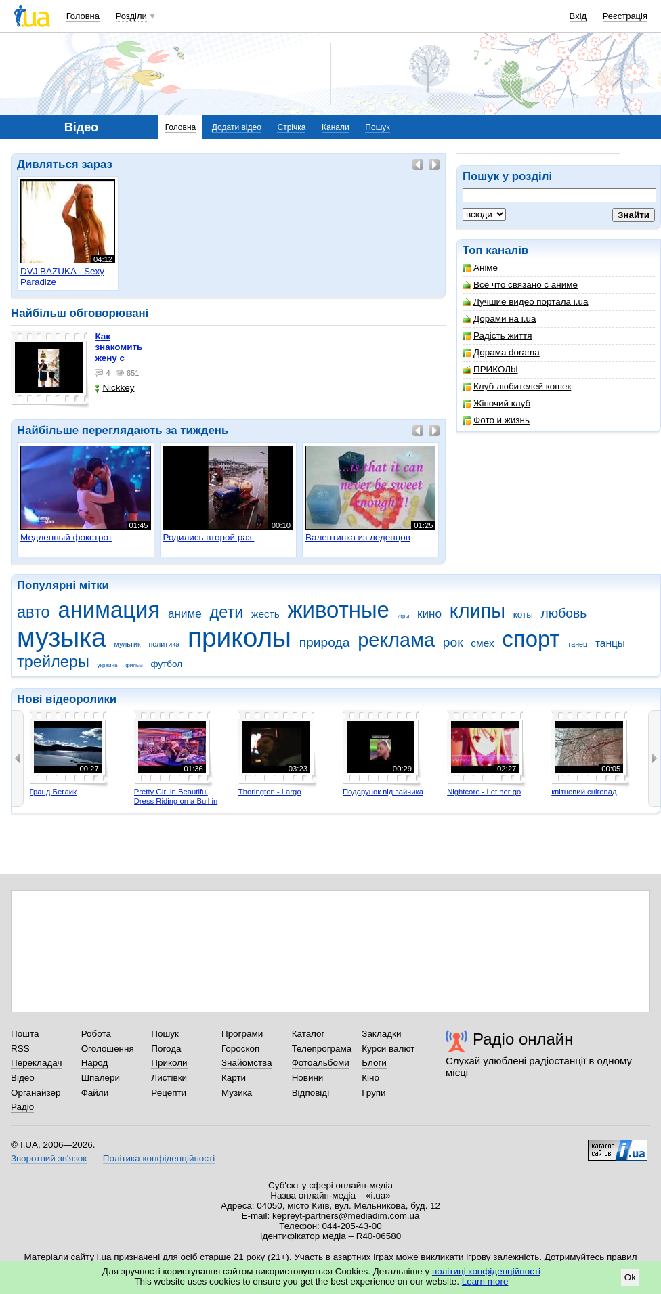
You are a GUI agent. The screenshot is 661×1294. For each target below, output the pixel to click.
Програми (242, 1034)
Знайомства (246, 1063)
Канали (335, 127)
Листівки (169, 1078)
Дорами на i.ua (499, 319)
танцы (610, 643)
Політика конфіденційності (159, 1158)
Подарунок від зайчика (383, 792)
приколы (239, 637)
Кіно (370, 1078)
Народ (94, 1063)
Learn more (485, 1281)
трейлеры (53, 661)
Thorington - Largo (269, 792)
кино (429, 613)
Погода (166, 1048)
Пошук (377, 127)
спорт (530, 638)
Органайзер (35, 1092)
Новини (308, 1078)
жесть (265, 614)
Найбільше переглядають (89, 430)
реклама (396, 640)
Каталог (308, 1034)
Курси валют (388, 1048)
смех (482, 643)
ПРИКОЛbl (490, 369)
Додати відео (236, 127)
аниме (185, 613)
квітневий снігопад (583, 792)
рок (453, 642)
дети (226, 612)
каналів (507, 250)
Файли (95, 1092)
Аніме (480, 268)
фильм (134, 665)
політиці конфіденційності (486, 1271)
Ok (630, 1277)
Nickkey (114, 388)
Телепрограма (322, 1048)
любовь (564, 613)
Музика (236, 1092)
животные (338, 609)
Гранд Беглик (53, 792)
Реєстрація (625, 16)
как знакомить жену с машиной (118, 352)
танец (577, 644)
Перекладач (36, 1063)
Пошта (25, 1034)
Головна (83, 16)
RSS (20, 1048)
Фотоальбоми (320, 1063)
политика (164, 644)
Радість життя (497, 335)
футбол (167, 664)
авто (33, 612)
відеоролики (80, 699)
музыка (61, 637)
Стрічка (291, 127)
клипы (477, 611)
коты (523, 614)
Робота (96, 1034)
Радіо (22, 1107)
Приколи (169, 1063)
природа (324, 642)
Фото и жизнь (496, 420)
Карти (233, 1078)
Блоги (374, 1063)
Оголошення (107, 1048)
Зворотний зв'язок (49, 1158)
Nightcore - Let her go (484, 792)
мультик (127, 644)
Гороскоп (240, 1048)
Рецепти (168, 1092)
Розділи (131, 16)
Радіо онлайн (523, 1039)
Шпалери (100, 1078)
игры (404, 616)
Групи (373, 1092)
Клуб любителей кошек (517, 386)
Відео (23, 1078)
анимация (109, 609)
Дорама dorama (501, 352)
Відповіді (311, 1092)
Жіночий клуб (496, 403)
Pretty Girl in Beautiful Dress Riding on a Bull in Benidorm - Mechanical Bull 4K (176, 805)
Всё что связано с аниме (520, 285)
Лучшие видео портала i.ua (525, 302)
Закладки (381, 1034)
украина (108, 665)
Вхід (578, 16)
